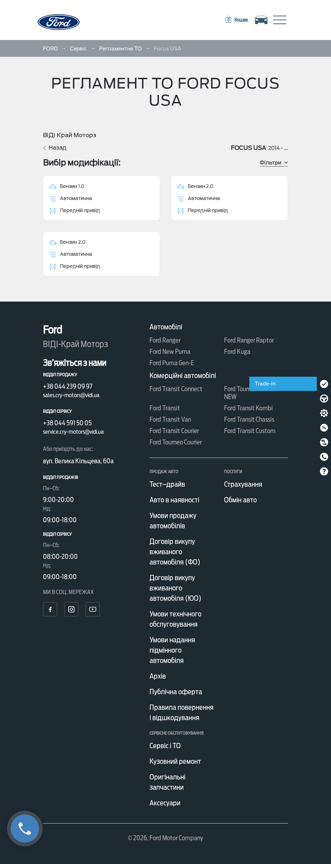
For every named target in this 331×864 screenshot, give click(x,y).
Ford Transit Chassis (249, 419)
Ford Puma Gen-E (172, 363)
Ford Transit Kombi (248, 408)
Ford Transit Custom (250, 430)
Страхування (243, 484)
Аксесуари (165, 803)
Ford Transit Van (170, 419)
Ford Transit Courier (174, 430)
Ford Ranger (165, 340)
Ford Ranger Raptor (249, 340)
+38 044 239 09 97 (67, 386)
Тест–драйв (167, 484)
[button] (236, 20)
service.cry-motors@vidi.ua (73, 431)
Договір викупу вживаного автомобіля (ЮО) (175, 588)
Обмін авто (240, 500)
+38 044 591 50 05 (67, 423)
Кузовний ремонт (175, 761)
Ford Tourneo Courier (176, 442)
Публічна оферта (176, 691)
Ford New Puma (170, 351)
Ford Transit (165, 408)
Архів (158, 676)
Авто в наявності (174, 500)
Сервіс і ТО (165, 745)
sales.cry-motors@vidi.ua (71, 395)
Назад (54, 148)
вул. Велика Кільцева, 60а (78, 461)
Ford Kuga (237, 351)
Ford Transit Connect (176, 389)
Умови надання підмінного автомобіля (172, 650)
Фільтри (274, 163)
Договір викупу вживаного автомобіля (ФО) (175, 551)
